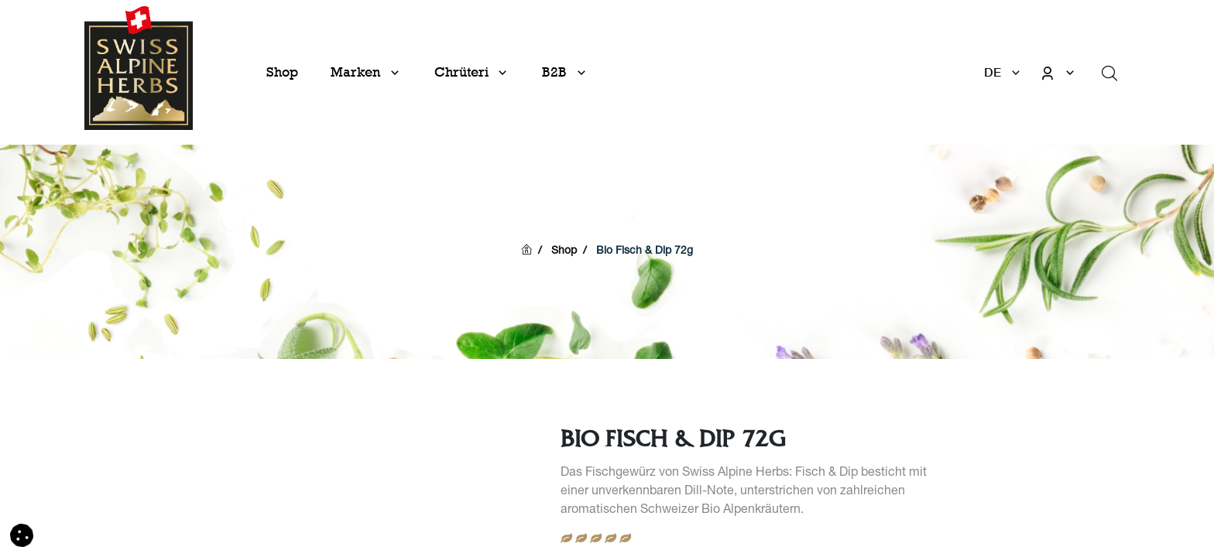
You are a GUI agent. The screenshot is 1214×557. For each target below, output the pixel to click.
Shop (564, 251)
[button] (21, 536)
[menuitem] (282, 72)
